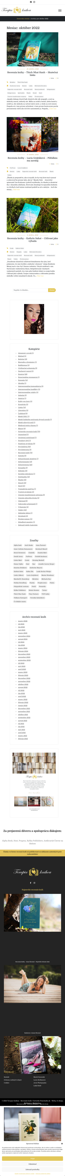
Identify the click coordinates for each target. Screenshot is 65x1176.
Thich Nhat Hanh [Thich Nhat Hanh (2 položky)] (20, 594)
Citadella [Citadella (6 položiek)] (31, 553)
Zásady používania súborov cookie (24, 1173)
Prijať (32, 1159)
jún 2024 (21, 645)
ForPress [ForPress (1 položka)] (29, 556)
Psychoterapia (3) (24, 450)
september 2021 (24, 717)
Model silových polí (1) (26, 422)
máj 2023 (21, 666)
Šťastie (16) (22, 480)
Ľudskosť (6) (23, 413)
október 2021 (23, 715)
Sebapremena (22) (25, 465)
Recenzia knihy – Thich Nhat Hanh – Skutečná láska (32, 73)
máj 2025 (21, 630)
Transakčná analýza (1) (27, 489)
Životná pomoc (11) (25, 519)
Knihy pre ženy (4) (25, 401)
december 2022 (24, 678)
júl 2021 (21, 724)
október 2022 (23, 684)
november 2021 (24, 711)
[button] (62, 1144)
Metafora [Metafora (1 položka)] (35, 579)
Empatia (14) (23, 380)
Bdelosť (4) (22, 356)
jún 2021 (21, 727)
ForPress (12, 168)
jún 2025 (21, 627)
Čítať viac (52, 109)
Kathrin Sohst (20, 248)
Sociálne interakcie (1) (26, 474)
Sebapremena (12, 93)
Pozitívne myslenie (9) (26, 444)
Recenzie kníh (28, 89)
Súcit (40, 93)
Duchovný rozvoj (15, 86)
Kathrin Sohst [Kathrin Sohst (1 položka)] (18, 571)
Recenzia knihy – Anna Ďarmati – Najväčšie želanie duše (33, 961)
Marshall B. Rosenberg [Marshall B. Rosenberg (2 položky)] (21, 579)
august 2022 (22, 687)
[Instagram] (34, 2)
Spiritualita (21, 93)
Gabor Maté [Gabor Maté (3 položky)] (18, 560)
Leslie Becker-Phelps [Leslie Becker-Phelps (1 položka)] (43, 571)
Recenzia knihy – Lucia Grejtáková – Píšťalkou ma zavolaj (32, 159)
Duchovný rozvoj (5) (26, 371)
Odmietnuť (32, 1164)
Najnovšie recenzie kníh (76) (29, 432)
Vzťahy (30, 96)
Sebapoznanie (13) (25, 462)
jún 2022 (21, 693)
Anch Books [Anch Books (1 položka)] (29, 545)
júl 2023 (21, 663)
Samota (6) (22, 456)
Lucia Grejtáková (22, 168)
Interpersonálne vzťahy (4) (28, 392)
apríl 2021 (22, 733)
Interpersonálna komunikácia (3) (30, 386)
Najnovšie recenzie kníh (15, 89)
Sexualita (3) (23, 468)
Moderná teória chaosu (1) (28, 425)
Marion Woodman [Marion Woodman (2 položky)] (48, 575)
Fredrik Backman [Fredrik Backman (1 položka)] (41, 556)
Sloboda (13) (22, 471)
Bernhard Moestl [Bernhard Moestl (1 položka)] (41, 549)
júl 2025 (21, 624)
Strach (35, 93)
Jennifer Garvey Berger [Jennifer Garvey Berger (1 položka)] (46, 564)
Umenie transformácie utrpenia (17, 96)
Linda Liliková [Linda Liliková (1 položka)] (19, 575)
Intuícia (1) (22, 398)
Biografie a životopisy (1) (27, 362)
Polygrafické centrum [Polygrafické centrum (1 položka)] (21, 586)
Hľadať (51, 290)
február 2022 (23, 702)
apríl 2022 (22, 696)
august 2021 (22, 721)
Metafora (12, 82)
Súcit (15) (21, 486)
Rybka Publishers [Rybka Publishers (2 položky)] (20, 590)
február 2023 (23, 675)
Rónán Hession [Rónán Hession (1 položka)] (34, 590)
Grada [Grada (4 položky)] (27, 560)
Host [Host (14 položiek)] (27, 564)
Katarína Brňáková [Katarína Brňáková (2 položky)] (20, 567)
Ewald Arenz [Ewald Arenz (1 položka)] (18, 556)
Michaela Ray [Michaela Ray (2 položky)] (46, 579)
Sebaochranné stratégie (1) (28, 459)
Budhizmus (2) (24, 365)
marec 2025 (22, 633)
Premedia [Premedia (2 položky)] (42, 586)
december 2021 (24, 708)
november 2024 (24, 636)
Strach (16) (22, 483)
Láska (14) (22, 407)
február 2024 (23, 651)
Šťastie (28, 93)
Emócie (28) (22, 374)
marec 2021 (22, 736)
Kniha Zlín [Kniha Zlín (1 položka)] (29, 571)
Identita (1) (22, 383)
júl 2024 (21, 642)
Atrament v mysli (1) (26, 353)
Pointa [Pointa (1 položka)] (52, 583)
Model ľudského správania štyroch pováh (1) (35, 419)
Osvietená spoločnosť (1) (27, 438)
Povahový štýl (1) (24, 441)
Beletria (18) (22, 359)
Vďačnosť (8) (23, 501)
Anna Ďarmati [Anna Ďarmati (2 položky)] (41, 545)
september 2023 (24, 660)
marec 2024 (22, 648)
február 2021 (23, 739)
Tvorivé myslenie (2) (26, 492)
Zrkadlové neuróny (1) (26, 522)
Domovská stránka (23, 18)
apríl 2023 (22, 669)
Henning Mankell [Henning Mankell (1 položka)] (38, 560)
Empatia (19, 252)
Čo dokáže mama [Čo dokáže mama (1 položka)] (20, 601)
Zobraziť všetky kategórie (28, 525)
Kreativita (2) (23, 404)
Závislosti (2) (23, 516)
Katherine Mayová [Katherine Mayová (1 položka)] (36, 567)
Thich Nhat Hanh (23, 82)
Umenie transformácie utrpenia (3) (31, 495)
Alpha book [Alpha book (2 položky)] (18, 545)
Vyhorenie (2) (23, 507)
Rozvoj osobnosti (39, 89)
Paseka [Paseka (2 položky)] (32, 583)
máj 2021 (21, 730)
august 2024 (22, 639)
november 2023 (24, 657)
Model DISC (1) (23, 416)
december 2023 (24, 654)
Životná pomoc (39, 96)
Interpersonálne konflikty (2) (29, 389)
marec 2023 (22, 672)
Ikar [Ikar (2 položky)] (33, 564)
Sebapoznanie (51, 89)
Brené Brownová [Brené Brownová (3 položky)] (19, 553)
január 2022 (22, 705)
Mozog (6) (22, 429)
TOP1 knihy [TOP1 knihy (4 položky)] (45, 594)
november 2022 (24, 681)
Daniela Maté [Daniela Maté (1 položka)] (42, 553)
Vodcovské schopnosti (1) (27, 504)
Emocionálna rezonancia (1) (29, 377)
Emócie (24, 86)
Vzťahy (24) (22, 510)
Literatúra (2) (23, 410)
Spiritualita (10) (24, 477)
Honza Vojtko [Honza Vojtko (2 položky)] (18, 564)
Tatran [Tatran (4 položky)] (44, 590)
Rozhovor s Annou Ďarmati (32, 1033)
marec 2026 (22, 621)
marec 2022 (22, 699)
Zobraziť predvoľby (33, 1169)
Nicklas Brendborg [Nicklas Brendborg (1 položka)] (20, 583)
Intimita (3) (22, 395)
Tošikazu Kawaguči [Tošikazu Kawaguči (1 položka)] (20, 598)
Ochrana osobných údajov (43, 1173)
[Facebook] (31, 2)
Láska (30, 86)
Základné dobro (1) (25, 513)
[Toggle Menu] (60, 11)
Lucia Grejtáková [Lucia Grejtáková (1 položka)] (32, 575)
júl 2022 (21, 690)
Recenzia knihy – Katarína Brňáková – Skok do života (32, 1104)
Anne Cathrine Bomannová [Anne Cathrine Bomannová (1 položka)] (23, 549)
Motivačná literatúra (40, 86)
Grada (11, 248)
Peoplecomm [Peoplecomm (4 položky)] (42, 583)
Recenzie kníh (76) (25, 453)
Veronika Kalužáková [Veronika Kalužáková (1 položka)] (37, 598)
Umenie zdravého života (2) (28, 498)
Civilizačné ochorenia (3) (27, 368)
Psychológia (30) (24, 447)
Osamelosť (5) (23, 434)
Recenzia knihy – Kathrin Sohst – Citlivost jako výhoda (32, 239)
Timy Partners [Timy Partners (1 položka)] (33, 594)
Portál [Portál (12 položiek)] (34, 586)
